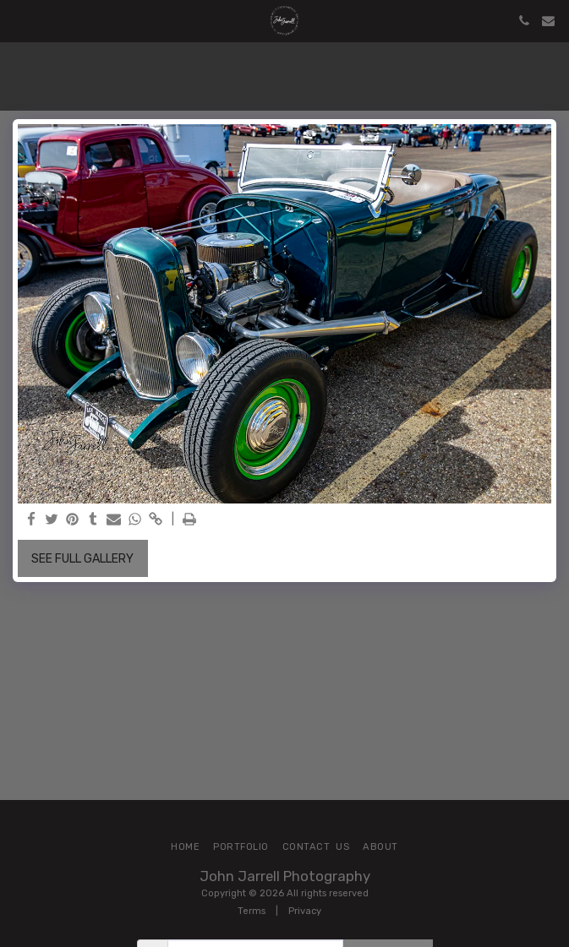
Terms (251, 911)
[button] (18, 20)
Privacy (304, 911)
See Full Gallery (82, 559)
